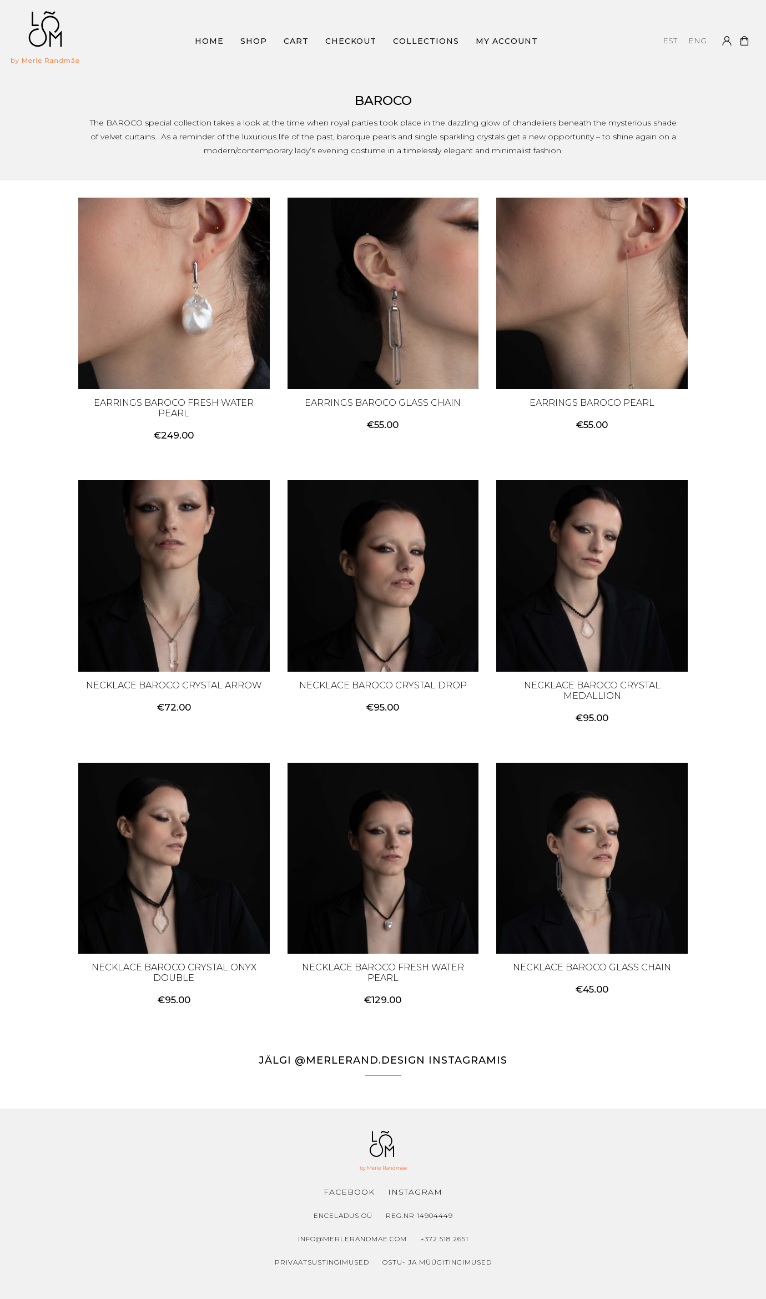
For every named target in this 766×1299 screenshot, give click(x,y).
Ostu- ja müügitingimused (437, 1262)
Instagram (415, 1192)
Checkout (350, 41)
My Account (507, 41)
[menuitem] (670, 40)
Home (209, 41)
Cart (296, 41)
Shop (253, 41)
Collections (426, 41)
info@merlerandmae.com (352, 1239)
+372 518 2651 (444, 1239)
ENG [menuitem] (697, 41)
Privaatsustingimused (322, 1262)
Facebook (349, 1192)
